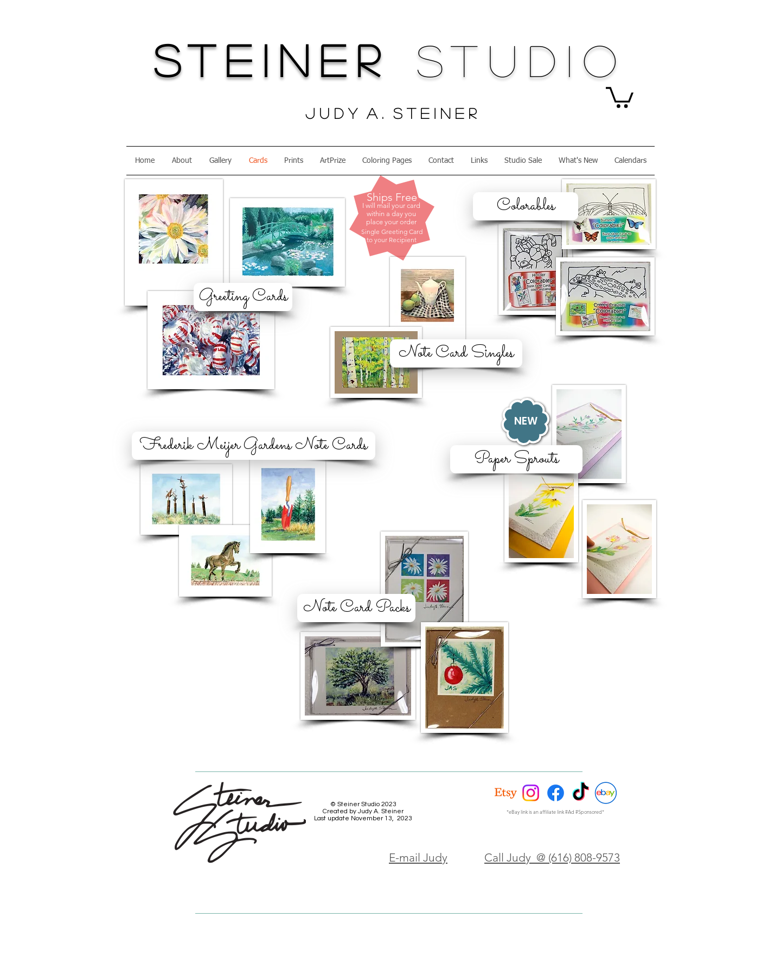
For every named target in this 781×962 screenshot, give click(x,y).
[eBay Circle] (605, 793)
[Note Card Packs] (356, 608)
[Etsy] (506, 793)
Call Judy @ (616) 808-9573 (552, 857)
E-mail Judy (418, 857)
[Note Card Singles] (456, 353)
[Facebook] (556, 793)
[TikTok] (580, 793)
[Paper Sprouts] (516, 459)
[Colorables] (525, 206)
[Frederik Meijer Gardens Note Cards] (253, 446)
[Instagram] (531, 793)
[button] (619, 96)
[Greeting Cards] (243, 297)
